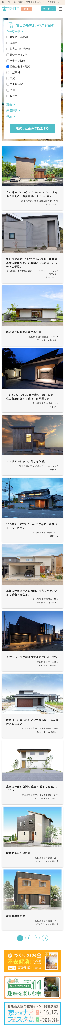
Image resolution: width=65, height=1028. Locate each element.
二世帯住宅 (16, 84)
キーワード (13, 31)
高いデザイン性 (19, 54)
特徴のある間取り (20, 66)
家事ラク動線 (17, 60)
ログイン (48, 9)
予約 (9, 116)
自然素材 (15, 72)
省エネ (14, 42)
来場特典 (12, 110)
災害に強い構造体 (20, 48)
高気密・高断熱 (19, 37)
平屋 (12, 90)
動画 (9, 104)
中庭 (12, 78)
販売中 (14, 96)
